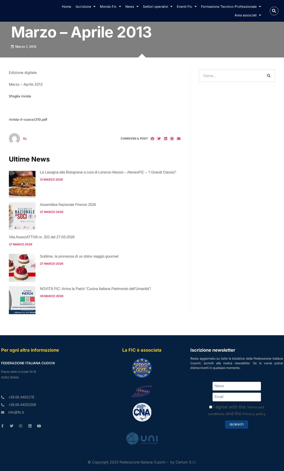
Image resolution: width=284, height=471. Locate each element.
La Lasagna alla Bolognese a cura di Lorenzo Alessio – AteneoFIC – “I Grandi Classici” (108, 172)
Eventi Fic (187, 6)
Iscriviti (237, 424)
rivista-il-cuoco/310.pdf (28, 119)
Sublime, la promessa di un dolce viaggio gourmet (79, 256)
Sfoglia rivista (20, 96)
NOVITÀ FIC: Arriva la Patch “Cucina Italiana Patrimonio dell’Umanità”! (95, 289)
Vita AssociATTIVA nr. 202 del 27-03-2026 (42, 237)
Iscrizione (85, 6)
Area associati (248, 15)
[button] (274, 11)
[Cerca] (268, 76)
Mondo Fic (110, 6)
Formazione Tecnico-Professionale (231, 6)
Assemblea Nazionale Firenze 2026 (68, 205)
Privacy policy (254, 414)
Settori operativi (157, 6)
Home (66, 6)
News (131, 6)
